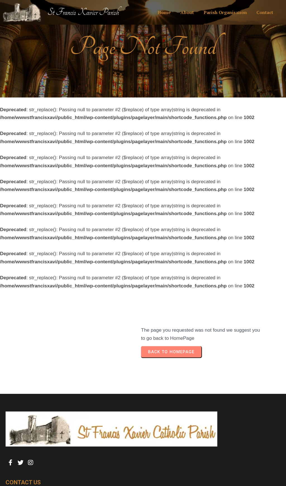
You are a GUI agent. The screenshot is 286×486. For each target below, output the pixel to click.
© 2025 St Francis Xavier (31, 470)
